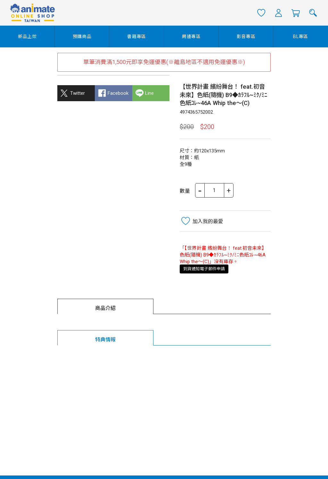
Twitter (77, 93)
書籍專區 (136, 36)
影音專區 (246, 36)
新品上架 (27, 36)
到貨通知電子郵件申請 (204, 268)
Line (149, 93)
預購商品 (82, 36)
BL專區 (300, 36)
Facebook (118, 93)
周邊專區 (191, 36)
